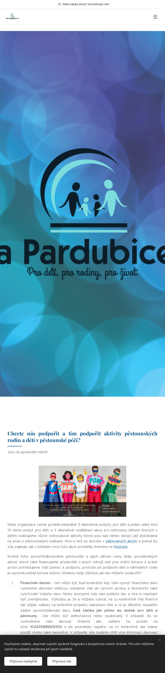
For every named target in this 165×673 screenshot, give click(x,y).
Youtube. (121, 547)
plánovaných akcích (122, 541)
